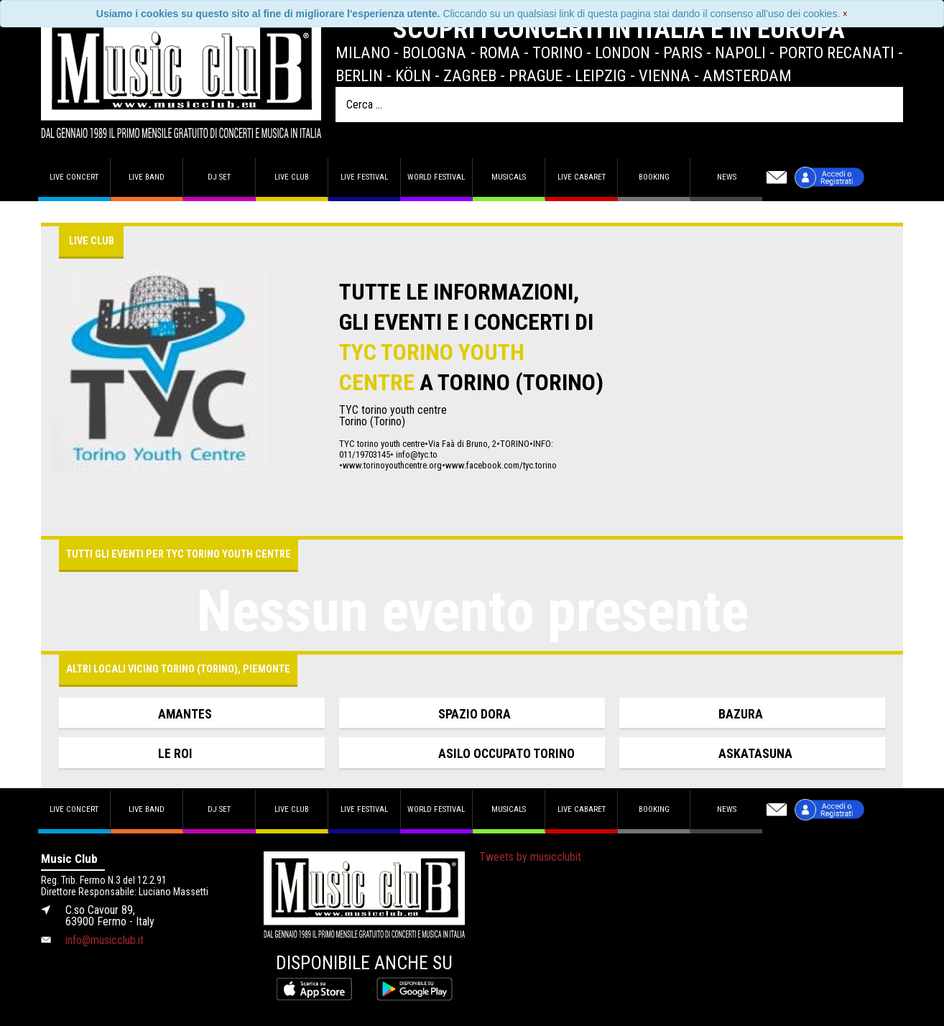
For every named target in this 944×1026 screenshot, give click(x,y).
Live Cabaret (581, 177)
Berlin (359, 75)
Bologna (434, 52)
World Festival (436, 177)
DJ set (219, 177)
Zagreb (469, 75)
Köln (413, 75)
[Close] (845, 13)
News (726, 177)
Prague (536, 75)
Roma (499, 52)
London (622, 52)
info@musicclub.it (104, 940)
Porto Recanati (836, 52)
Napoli (740, 52)
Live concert (74, 177)
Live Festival (364, 177)
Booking (654, 177)
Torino (557, 52)
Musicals (508, 177)
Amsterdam (747, 75)
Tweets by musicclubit (530, 857)
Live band (147, 177)
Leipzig (600, 75)
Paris (683, 52)
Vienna (664, 75)
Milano (363, 52)
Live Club (291, 177)
